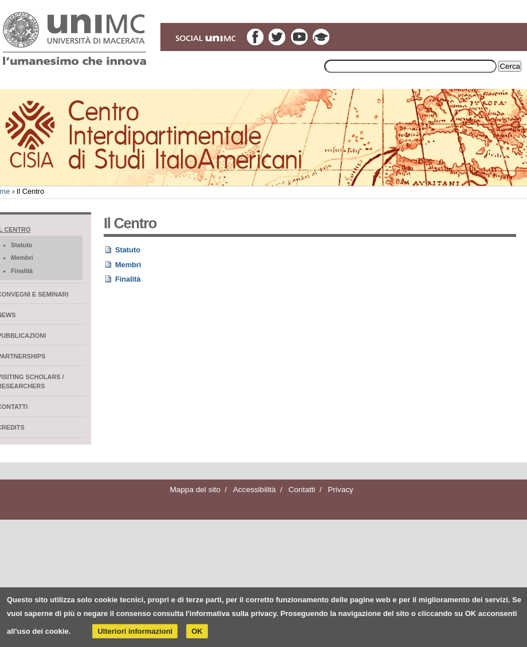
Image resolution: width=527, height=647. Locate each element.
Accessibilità (254, 489)
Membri (128, 264)
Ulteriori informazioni (134, 631)
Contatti (301, 489)
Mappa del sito (195, 489)
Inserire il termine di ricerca (323, 59)
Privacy (340, 489)
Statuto (127, 249)
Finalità (128, 279)
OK (197, 631)
